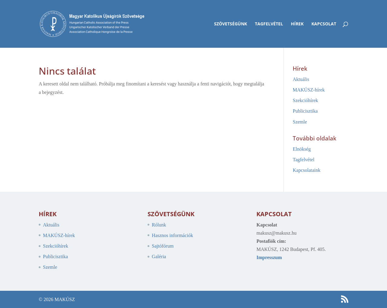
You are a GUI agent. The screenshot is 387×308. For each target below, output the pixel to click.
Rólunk (159, 224)
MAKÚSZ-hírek (309, 89)
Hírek (297, 24)
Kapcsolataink (306, 170)
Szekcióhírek (305, 100)
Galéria (159, 256)
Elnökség (302, 149)
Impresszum (269, 257)
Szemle (300, 121)
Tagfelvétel (269, 24)
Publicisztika (305, 111)
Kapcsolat (323, 24)
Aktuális (301, 79)
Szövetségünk (230, 24)
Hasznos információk (172, 235)
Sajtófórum (163, 246)
